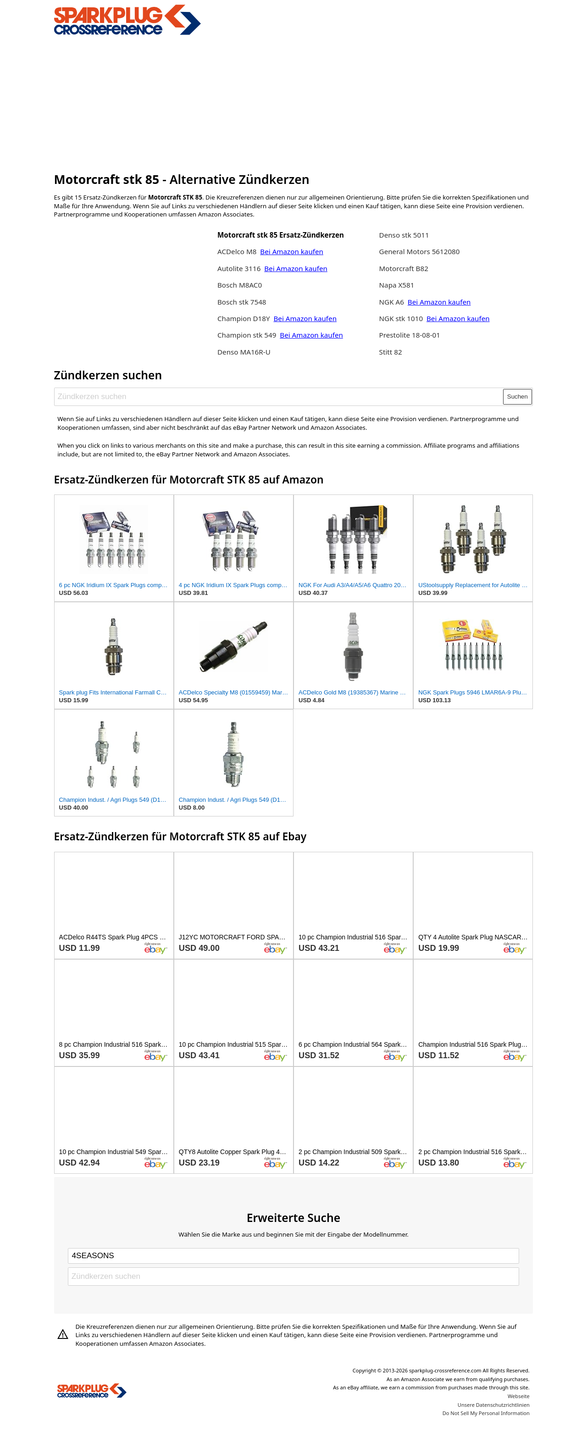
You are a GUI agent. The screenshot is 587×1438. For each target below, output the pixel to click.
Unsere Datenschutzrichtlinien (494, 1404)
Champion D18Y (244, 318)
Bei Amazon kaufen (291, 251)
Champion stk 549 (246, 334)
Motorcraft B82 (403, 268)
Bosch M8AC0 (239, 284)
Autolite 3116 (238, 268)
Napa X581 (397, 284)
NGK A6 (391, 301)
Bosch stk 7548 (241, 301)
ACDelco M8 (236, 251)
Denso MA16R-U (244, 351)
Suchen (517, 396)
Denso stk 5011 (404, 234)
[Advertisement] (293, 102)
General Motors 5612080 (419, 251)
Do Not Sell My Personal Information (486, 1413)
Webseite (519, 1396)
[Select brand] (293, 1256)
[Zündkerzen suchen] (279, 397)
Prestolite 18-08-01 (409, 334)
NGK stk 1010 (401, 318)
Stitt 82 (390, 351)
